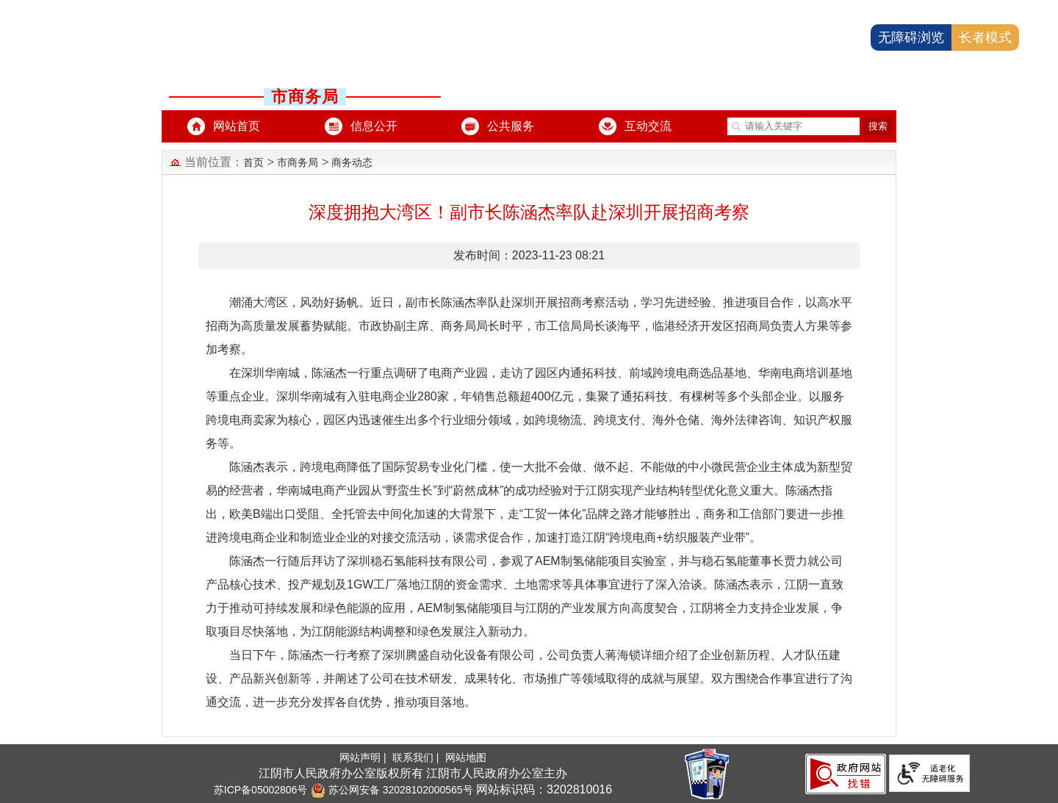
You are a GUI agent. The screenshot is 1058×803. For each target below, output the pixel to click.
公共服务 (510, 126)
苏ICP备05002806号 (261, 790)
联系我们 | (417, 757)
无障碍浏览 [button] (911, 37)
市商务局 (297, 162)
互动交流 (648, 126)
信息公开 (373, 126)
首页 (253, 162)
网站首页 (236, 126)
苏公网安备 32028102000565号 (392, 790)
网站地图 (465, 757)
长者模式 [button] (985, 37)
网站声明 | (364, 757)
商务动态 (352, 162)
